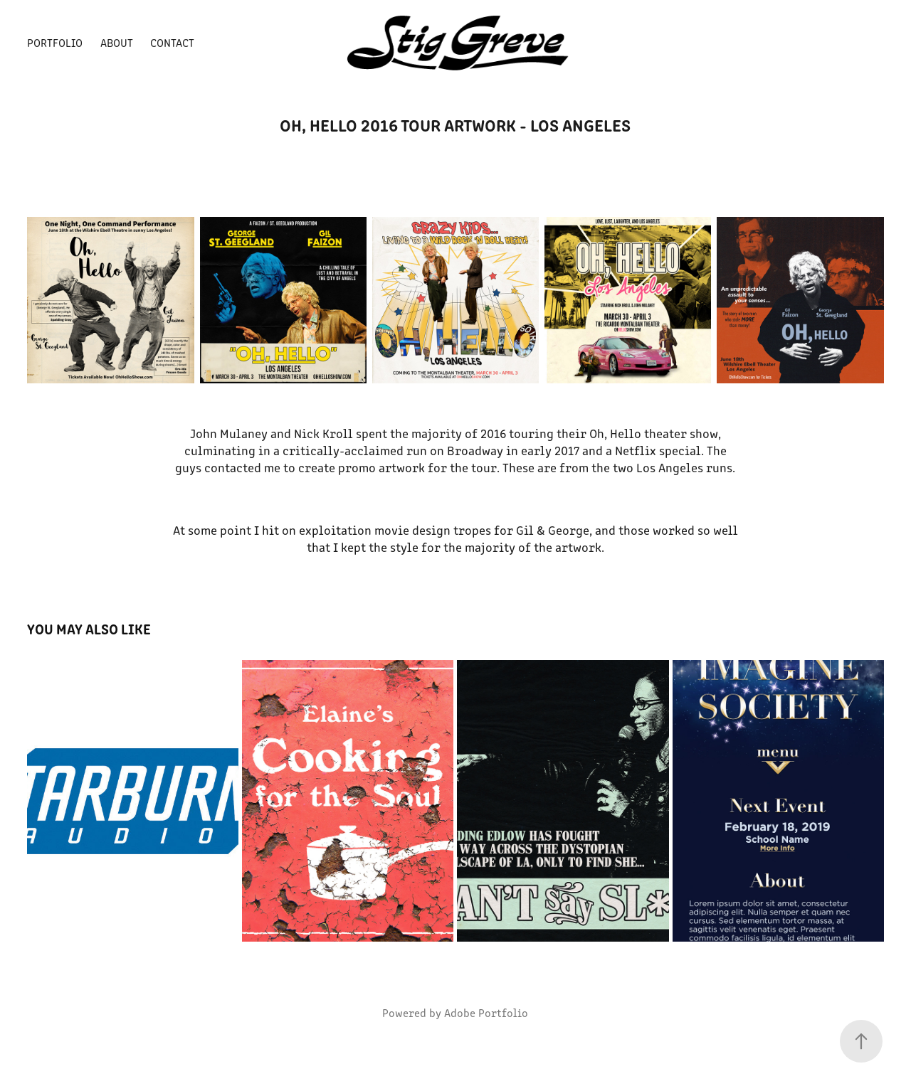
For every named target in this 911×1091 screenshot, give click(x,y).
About (116, 42)
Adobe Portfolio (486, 1012)
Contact (172, 42)
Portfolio (55, 42)
